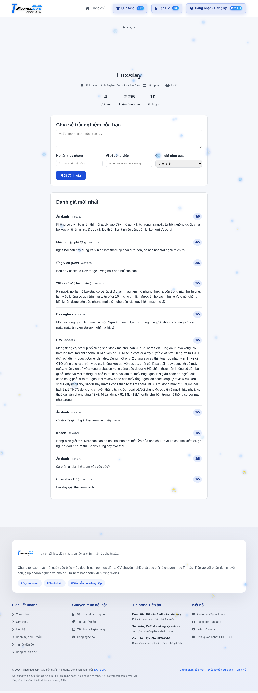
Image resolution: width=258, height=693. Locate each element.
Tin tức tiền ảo (23, 647)
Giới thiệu (20, 624)
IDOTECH (99, 672)
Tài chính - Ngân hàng (88, 632)
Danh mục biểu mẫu (27, 639)
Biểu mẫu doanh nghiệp (89, 616)
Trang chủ (20, 616)
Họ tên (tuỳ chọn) (69, 158)
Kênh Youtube (203, 632)
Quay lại (129, 27)
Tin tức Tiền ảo (84, 624)
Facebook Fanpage (206, 624)
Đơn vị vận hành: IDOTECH (212, 639)
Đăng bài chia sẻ (24, 654)
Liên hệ (18, 632)
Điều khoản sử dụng (220, 672)
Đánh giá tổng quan (170, 158)
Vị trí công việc (117, 158)
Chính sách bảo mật (192, 672)
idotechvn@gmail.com (208, 616)
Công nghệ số (83, 639)
